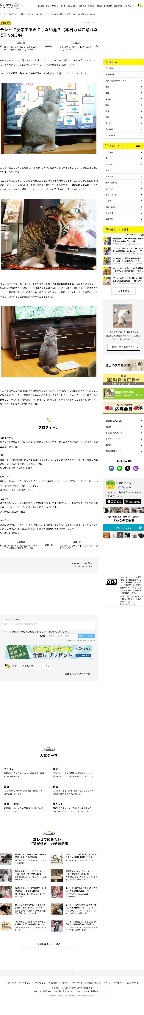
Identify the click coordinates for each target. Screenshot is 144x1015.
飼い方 (108, 158)
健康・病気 (110, 206)
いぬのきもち (39, 983)
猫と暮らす (110, 68)
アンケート (110, 135)
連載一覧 (49, 46)
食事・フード (111, 194)
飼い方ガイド (129, 6)
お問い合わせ (133, 983)
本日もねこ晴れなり (35, 14)
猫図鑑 (99, 6)
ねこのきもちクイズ (114, 432)
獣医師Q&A (108, 6)
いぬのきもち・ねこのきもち (17, 983)
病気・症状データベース (115, 80)
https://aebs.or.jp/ (127, 604)
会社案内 (55, 987)
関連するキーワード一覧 (77, 673)
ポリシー (76, 983)
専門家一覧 (118, 983)
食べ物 (62, 6)
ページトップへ (72, 973)
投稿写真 (91, 6)
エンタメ (82, 6)
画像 (107, 111)
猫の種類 (109, 129)
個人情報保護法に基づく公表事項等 (77, 987)
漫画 (107, 92)
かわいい (109, 164)
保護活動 (109, 219)
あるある (109, 176)
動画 (107, 104)
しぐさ (108, 200)
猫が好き (12, 14)
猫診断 (108, 445)
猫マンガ (55, 6)
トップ (2, 14)
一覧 (138, 145)
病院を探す (118, 6)
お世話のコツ (72, 6)
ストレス (109, 170)
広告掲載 (53, 983)
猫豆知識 (40, 6)
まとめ (108, 123)
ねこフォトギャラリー (114, 439)
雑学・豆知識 (111, 182)
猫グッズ (109, 188)
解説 (107, 117)
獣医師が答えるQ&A (113, 420)
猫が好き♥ (109, 74)
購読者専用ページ (113, 451)
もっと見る (123, 290)
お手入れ (109, 152)
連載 (47, 6)
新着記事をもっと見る (48, 944)
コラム (46, 666)
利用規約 (64, 983)
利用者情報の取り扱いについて (96, 983)
